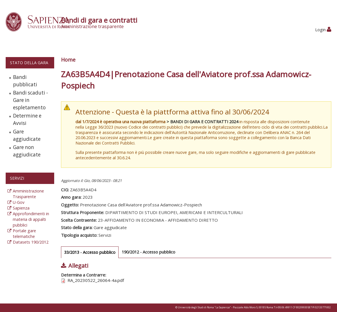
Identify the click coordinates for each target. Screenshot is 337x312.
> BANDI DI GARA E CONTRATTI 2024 (202, 121)
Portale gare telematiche (24, 233)
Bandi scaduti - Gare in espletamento (30, 100)
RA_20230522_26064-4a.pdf (96, 280)
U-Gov (18, 202)
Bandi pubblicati (25, 81)
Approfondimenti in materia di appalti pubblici (31, 219)
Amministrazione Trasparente (28, 193)
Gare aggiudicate (27, 135)
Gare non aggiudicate (27, 151)
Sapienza (21, 208)
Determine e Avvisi (27, 119)
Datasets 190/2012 (31, 242)
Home (68, 59)
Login (323, 29)
